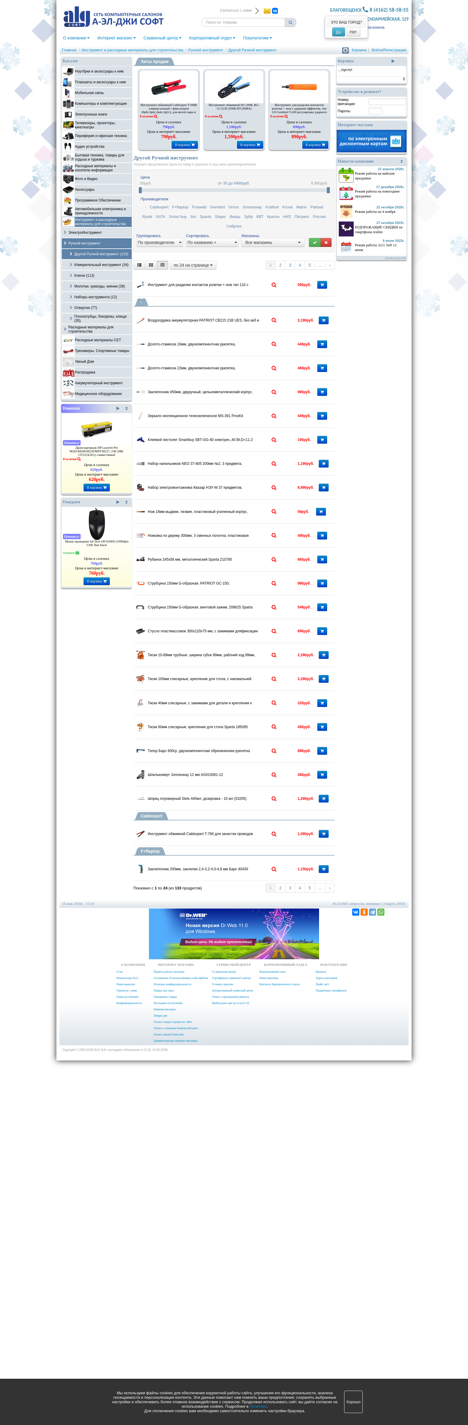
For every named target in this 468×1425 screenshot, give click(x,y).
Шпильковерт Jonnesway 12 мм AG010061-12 (219, 1071)
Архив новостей (395, 258)
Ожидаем (91, 502)
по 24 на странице (193, 265)
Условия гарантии (222, 1348)
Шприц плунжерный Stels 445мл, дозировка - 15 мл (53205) (225, 1111)
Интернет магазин (116, 38)
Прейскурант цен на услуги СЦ (230, 1367)
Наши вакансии (125, 1348)
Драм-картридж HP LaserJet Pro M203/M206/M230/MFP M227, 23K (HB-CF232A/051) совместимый (97, 451)
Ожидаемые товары (165, 1361)
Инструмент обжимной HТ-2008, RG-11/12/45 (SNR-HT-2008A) (234, 106)
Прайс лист (322, 1348)
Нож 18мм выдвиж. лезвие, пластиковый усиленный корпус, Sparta (225, 642)
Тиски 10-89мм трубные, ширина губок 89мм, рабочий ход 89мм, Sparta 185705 (225, 877)
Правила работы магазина (168, 1336)
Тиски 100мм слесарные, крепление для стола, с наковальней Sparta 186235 (225, 916)
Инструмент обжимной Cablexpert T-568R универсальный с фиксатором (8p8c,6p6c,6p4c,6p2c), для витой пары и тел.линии (169, 110)
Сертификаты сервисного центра (231, 1342)
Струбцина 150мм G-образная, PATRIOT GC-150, (223, 758)
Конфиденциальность (129, 1367)
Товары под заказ (163, 1355)
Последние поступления (167, 1367)
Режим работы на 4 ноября (375, 212)
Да (338, 32)
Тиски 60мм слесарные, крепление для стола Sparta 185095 (225, 994)
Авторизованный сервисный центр (232, 1355)
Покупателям (257, 38)
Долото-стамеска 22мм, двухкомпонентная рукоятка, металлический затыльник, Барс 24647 (225, 407)
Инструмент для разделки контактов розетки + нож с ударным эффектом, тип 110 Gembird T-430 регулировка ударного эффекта (299, 110)
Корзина (359, 50)
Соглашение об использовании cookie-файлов (180, 1342)
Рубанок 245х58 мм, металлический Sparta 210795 (224, 719)
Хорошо (353, 1402)
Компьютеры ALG (127, 1342)
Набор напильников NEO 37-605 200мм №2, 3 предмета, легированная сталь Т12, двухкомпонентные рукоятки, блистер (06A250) (225, 566)
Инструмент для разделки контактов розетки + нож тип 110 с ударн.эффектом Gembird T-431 (225, 279)
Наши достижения (127, 1361)
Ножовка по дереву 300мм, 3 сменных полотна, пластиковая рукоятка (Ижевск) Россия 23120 (225, 681)
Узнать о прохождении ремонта (230, 1361)
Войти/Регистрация (389, 50)
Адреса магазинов (368, 27)
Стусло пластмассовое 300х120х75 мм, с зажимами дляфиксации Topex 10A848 (225, 838)
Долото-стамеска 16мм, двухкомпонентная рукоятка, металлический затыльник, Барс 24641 (225, 368)
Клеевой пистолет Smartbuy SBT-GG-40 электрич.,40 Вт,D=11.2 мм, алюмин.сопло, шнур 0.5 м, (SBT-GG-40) (225, 527)
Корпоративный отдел (212, 38)
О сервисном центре (224, 1336)
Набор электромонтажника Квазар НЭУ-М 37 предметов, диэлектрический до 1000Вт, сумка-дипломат (225, 605)
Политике (258, 1406)
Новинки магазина (164, 1373)
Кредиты (321, 1336)
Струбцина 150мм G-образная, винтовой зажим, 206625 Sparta (225, 799)
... (320, 265)
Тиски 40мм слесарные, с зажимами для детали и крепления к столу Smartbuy (225, 955)
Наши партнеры (268, 1342)
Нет (353, 32)
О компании (76, 38)
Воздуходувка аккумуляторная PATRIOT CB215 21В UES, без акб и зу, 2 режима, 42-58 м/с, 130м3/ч (225, 329)
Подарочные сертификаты (331, 1355)
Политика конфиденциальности (172, 1348)
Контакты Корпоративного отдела (279, 1348)
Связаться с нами (126, 1355)
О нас (119, 1336)
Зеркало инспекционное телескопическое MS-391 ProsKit (225, 486)
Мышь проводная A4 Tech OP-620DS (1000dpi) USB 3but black (96, 543)
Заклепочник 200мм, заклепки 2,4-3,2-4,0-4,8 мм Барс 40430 (225, 1212)
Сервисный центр (162, 38)
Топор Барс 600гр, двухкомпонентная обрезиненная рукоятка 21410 (225, 1033)
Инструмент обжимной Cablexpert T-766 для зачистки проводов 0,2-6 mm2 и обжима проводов (225, 1162)
